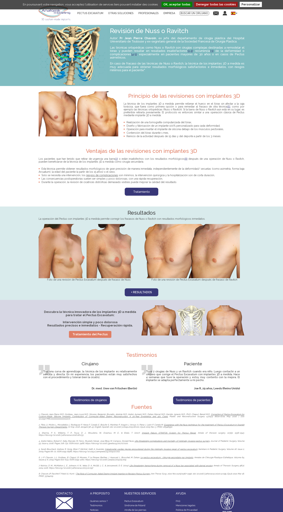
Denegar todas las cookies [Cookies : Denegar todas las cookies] (216, 4)
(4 (132, 54)
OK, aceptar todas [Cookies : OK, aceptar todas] (176, 4)
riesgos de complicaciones (102, 175)
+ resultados (141, 292)
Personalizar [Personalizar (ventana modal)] (250, 4)
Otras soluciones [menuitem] (121, 13)
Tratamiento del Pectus (90, 334)
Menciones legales (185, 505)
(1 (189, 51)
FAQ (178, 501)
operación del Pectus (54, 218)
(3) (212, 51)
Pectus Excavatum (133, 501)
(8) (186, 158)
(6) (228, 106)
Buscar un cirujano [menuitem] (194, 13)
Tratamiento (141, 191)
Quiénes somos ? (99, 501)
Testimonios (96, 505)
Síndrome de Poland (134, 505)
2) (191, 51)
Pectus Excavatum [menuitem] (90, 13)
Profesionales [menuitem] (148, 13)
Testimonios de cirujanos (90, 400)
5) (135, 54)
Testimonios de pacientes (193, 400)
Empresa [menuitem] (169, 13)
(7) (116, 158)
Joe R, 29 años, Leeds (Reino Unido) (217, 388)
